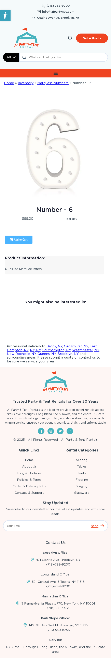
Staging (81, 486)
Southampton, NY (56, 350)
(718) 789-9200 (58, 5)
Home (9, 83)
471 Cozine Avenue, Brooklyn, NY (55, 17)
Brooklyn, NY (68, 354)
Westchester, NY (85, 350)
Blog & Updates (29, 473)
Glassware (81, 493)
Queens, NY (47, 354)
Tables (81, 466)
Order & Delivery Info (29, 486)
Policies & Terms (29, 480)
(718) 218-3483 (58, 608)
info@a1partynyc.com (58, 11)
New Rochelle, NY (21, 354)
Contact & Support (29, 493)
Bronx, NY (54, 346)
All (11, 57)
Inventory (25, 83)
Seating (81, 460)
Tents (82, 473)
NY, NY (35, 350)
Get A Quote (92, 38)
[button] (5, 15)
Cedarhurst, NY (76, 346)
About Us (29, 466)
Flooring (81, 480)
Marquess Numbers (53, 83)
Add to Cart (19, 239)
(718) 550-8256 (58, 630)
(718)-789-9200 (58, 564)
